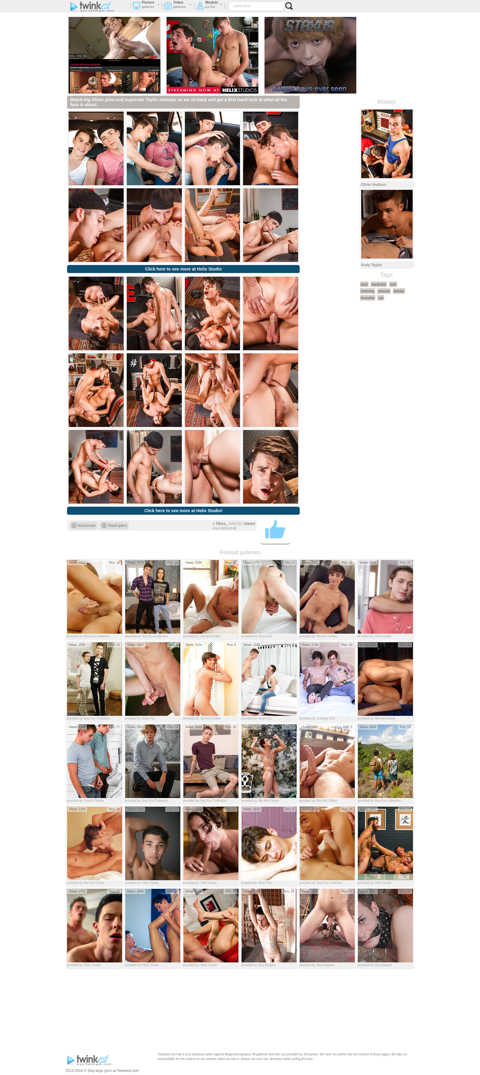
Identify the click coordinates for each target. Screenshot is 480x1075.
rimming (367, 291)
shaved (384, 291)
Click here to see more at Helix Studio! (183, 510)
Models (209, 6)
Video (178, 6)
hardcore (379, 284)
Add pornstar (84, 525)
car (381, 298)
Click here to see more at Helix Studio (183, 269)
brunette (367, 298)
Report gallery (114, 525)
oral (393, 284)
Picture (146, 6)
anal (364, 284)
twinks (399, 291)
